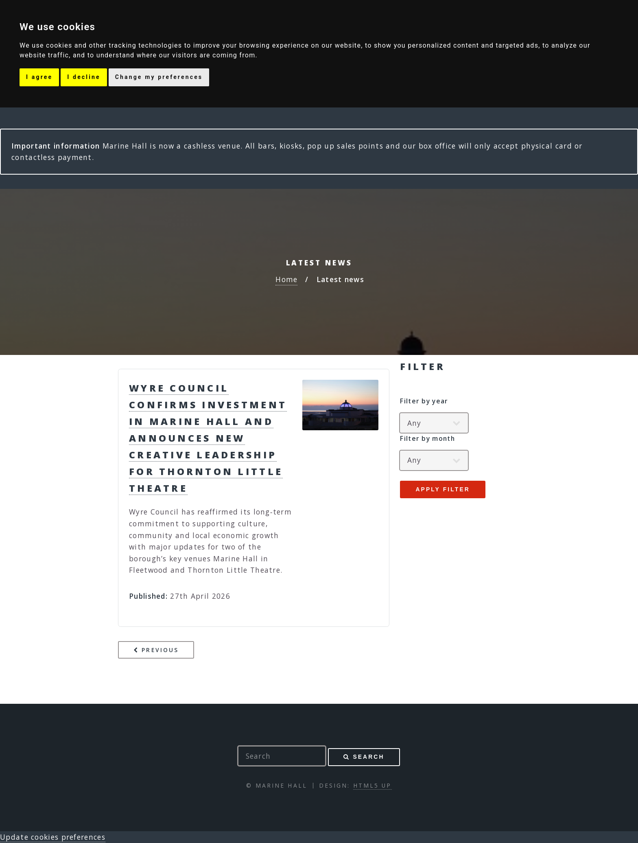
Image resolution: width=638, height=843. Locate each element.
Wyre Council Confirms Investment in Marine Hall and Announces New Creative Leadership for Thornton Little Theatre (208, 438)
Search (368, 756)
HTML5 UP (372, 785)
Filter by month (427, 438)
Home (286, 279)
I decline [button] (83, 77)
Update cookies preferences (52, 837)
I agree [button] (39, 77)
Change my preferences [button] (159, 77)
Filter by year (424, 400)
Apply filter (442, 489)
